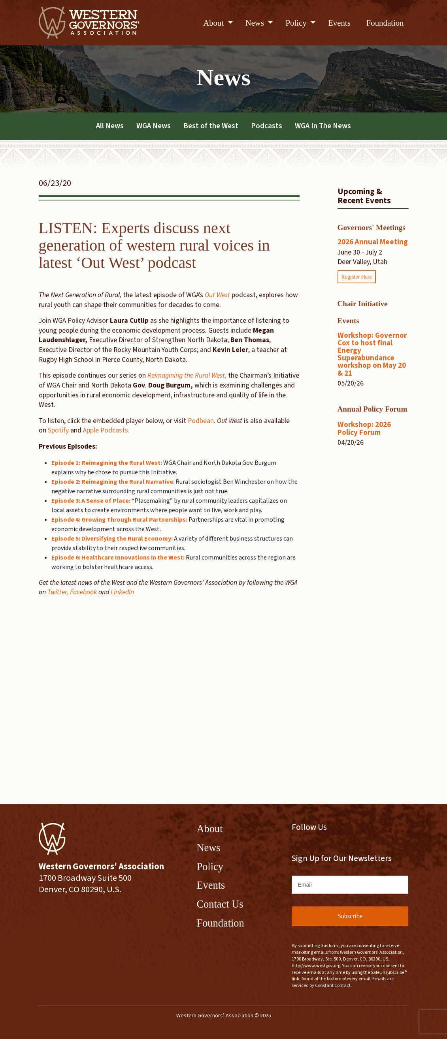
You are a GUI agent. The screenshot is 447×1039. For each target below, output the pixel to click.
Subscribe (350, 916)
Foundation (385, 22)
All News (110, 125)
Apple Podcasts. (106, 430)
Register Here (356, 277)
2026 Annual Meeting (373, 241)
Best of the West (210, 125)
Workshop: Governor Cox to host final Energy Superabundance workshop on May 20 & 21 (372, 354)
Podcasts (266, 125)
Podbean (201, 421)
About (214, 22)
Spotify (58, 430)
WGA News (153, 125)
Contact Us (220, 904)
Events (339, 22)
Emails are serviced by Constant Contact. (343, 982)
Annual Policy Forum (372, 409)
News (255, 22)
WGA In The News (323, 125)
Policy (296, 22)
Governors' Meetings (372, 227)
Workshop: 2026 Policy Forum (364, 428)
